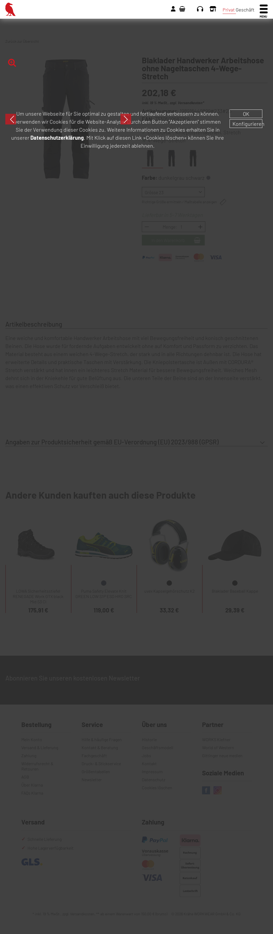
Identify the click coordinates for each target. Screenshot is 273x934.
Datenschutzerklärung (57, 137)
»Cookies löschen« (165, 137)
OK (246, 114)
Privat (229, 10)
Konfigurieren (247, 123)
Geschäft (245, 10)
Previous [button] (10, 119)
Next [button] (126, 119)
